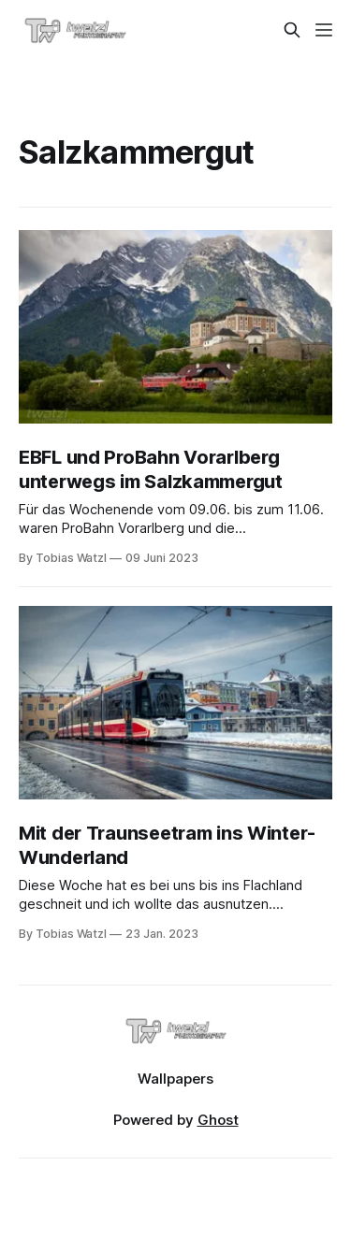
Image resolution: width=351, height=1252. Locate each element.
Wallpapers (175, 1078)
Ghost (218, 1120)
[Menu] (324, 30)
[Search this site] (292, 30)
